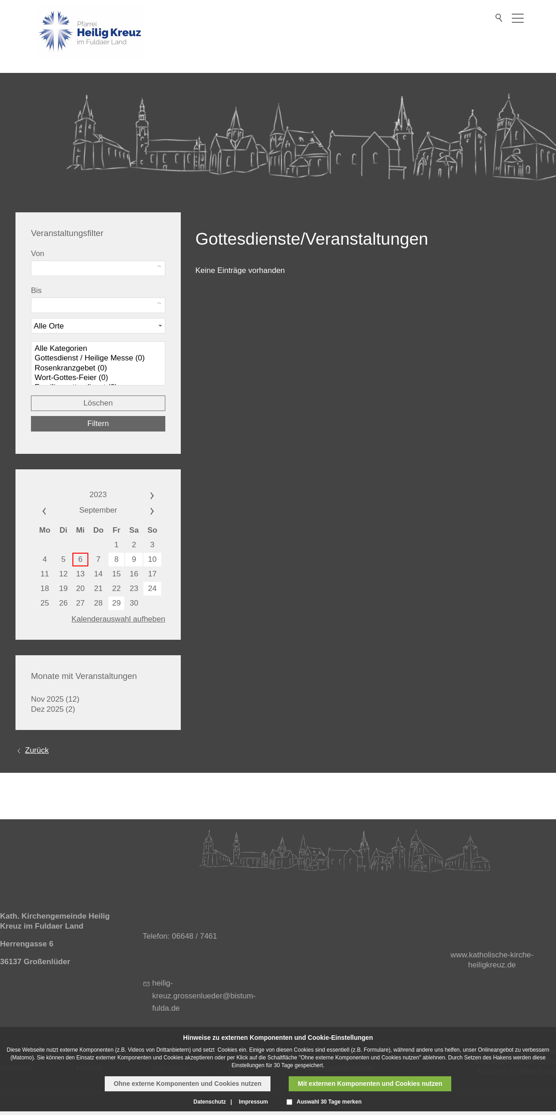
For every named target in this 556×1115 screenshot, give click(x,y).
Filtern (98, 423)
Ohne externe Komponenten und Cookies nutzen (187, 1083)
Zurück (37, 750)
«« (54, 510)
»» (142, 495)
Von (37, 253)
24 (152, 588)
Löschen (97, 403)
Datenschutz (210, 1102)
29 (116, 603)
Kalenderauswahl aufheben (118, 619)
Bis (36, 290)
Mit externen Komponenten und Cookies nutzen (370, 1083)
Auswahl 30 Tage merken (329, 1102)
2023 (98, 494)
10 (152, 559)
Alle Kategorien (98, 349)
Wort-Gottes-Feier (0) (98, 378)
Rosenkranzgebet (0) (98, 368)
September (98, 510)
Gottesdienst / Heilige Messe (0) (98, 358)
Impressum (253, 1102)
